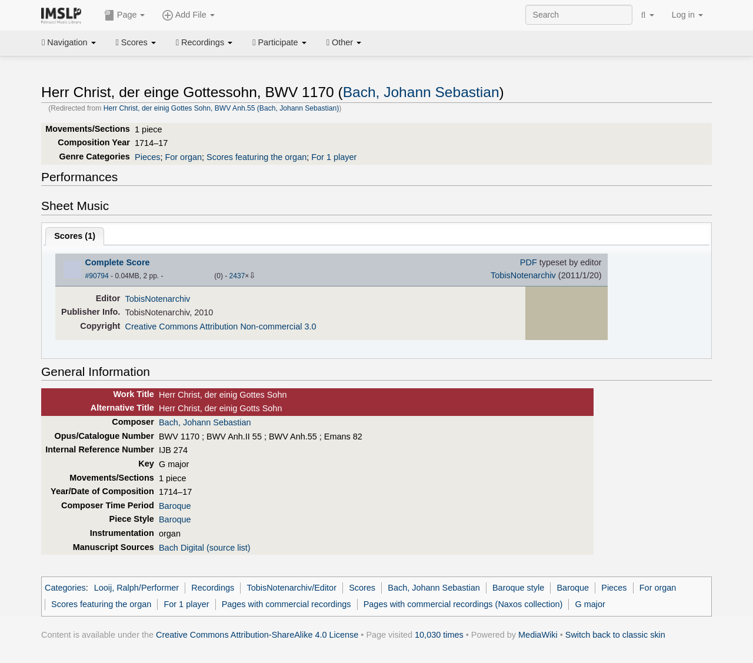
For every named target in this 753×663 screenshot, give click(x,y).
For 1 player (333, 157)
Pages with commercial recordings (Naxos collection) (463, 604)
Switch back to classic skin (615, 634)
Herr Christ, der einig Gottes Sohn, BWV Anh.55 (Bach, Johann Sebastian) (221, 108)
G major (590, 604)
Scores (136, 42)
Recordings (204, 42)
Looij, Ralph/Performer (136, 587)
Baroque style (518, 587)
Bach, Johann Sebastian (421, 92)
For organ (183, 157)
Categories (65, 587)
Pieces (147, 157)
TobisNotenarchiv (523, 275)
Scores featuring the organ (256, 157)
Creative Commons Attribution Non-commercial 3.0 (220, 326)
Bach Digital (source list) (205, 547)
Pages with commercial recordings (286, 604)
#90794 (97, 276)
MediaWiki (538, 634)
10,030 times (439, 634)
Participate (279, 42)
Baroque (175, 506)
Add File (188, 15)
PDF (528, 262)
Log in (687, 14)
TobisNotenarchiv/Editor (291, 587)
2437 (237, 276)
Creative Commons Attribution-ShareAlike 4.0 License (257, 634)
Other (343, 42)
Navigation (69, 42)
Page (124, 15)
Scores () (74, 236)
